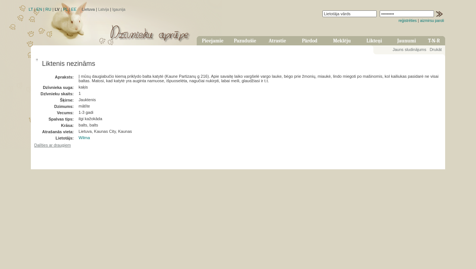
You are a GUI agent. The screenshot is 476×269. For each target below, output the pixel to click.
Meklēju (342, 41)
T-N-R (434, 41)
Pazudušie (245, 41)
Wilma (84, 137)
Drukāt (435, 49)
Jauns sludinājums (410, 49)
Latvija (103, 9)
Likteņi (374, 41)
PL (65, 9)
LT (31, 9)
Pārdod (310, 41)
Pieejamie (212, 41)
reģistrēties (408, 21)
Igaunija (118, 9)
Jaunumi (406, 41)
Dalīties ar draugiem (52, 145)
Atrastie (277, 41)
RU (48, 9)
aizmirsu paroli (432, 21)
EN (39, 9)
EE (74, 9)
